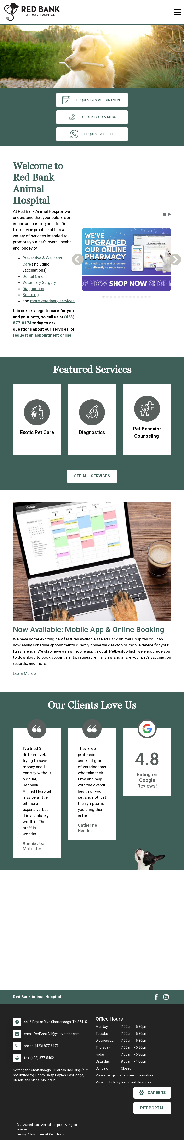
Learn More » (24, 673)
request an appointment (92, 100)
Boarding (31, 294)
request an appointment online (42, 335)
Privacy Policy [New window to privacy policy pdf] (26, 1134)
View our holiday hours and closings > (124, 1082)
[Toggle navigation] (177, 12)
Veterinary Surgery (39, 282)
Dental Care (33, 276)
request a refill (92, 134)
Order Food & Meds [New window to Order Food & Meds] (92, 117)
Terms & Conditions (50, 1134)
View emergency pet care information (124, 1075)
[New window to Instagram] (166, 998)
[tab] (103, 296)
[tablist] (126, 296)
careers (152, 1092)
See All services (92, 475)
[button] (164, 214)
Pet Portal (152, 1107)
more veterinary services (52, 300)
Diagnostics (33, 288)
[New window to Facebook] (156, 998)
